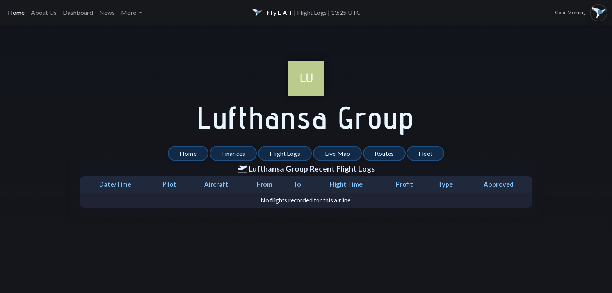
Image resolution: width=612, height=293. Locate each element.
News (107, 12)
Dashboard (78, 12)
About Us (44, 12)
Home (16, 12)
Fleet (425, 153)
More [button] (129, 12)
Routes (384, 153)
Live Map (337, 153)
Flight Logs (285, 153)
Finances (233, 153)
